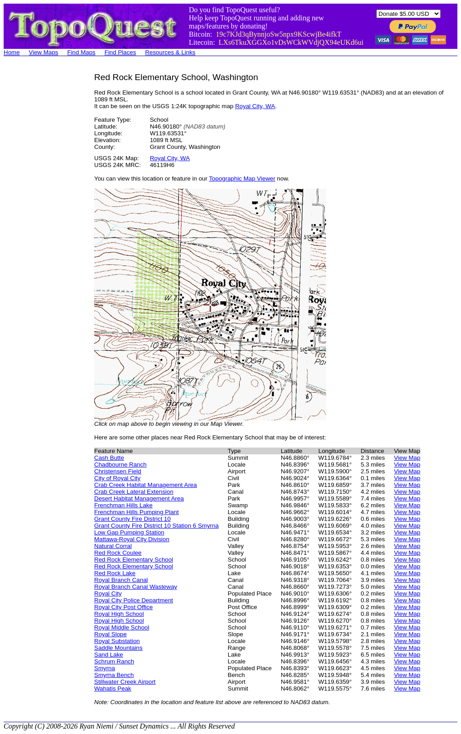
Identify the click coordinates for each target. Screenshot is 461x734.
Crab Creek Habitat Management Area (145, 484)
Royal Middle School (121, 627)
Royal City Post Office (123, 607)
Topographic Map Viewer (242, 178)
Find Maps (81, 52)
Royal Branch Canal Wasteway (135, 586)
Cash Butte (109, 457)
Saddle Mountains (118, 647)
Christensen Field (117, 471)
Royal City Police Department (133, 600)
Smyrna (104, 668)
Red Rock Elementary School (133, 559)
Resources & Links (170, 52)
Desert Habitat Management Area (139, 498)
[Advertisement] (40, 208)
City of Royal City (117, 478)
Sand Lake (108, 654)
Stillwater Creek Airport (125, 681)
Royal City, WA (255, 106)
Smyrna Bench (114, 675)
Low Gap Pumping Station (129, 532)
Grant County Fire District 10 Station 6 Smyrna (156, 525)
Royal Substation (117, 641)
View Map (407, 457)
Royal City (108, 593)
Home (12, 52)
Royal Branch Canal (121, 580)
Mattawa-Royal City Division (131, 539)
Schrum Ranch (114, 661)
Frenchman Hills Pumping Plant (136, 512)
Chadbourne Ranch (120, 464)
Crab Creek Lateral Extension (133, 491)
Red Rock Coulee (117, 552)
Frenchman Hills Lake (123, 505)
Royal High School (119, 613)
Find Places (120, 52)
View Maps (43, 52)
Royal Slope (110, 634)
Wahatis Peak (112, 688)
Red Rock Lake (114, 573)
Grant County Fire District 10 (132, 518)
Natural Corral (113, 546)
